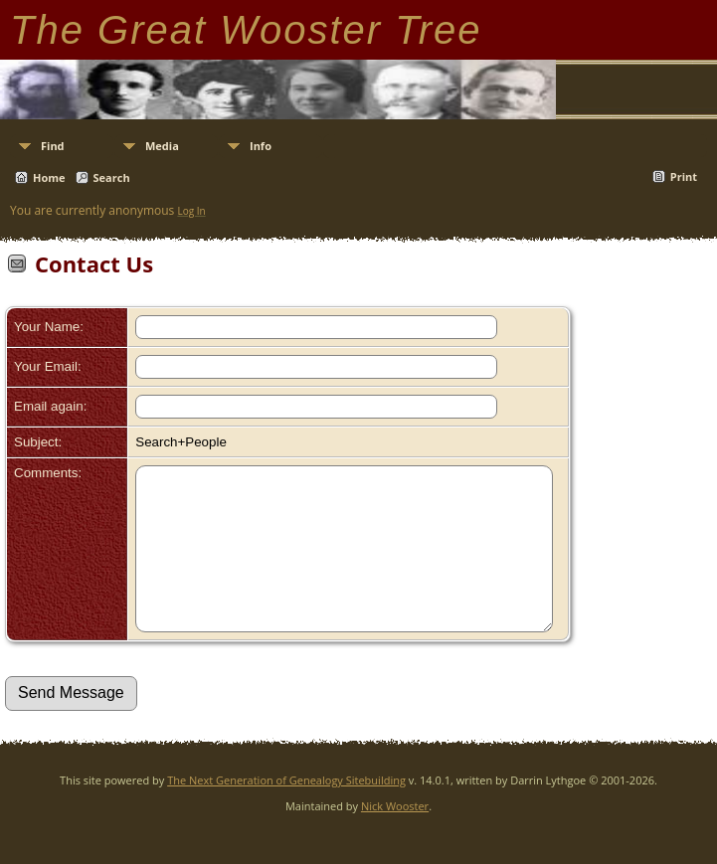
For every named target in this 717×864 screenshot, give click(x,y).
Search (111, 177)
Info (260, 145)
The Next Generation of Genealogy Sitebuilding (286, 809)
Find (53, 145)
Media (162, 145)
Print (683, 176)
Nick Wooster (395, 835)
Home (49, 177)
